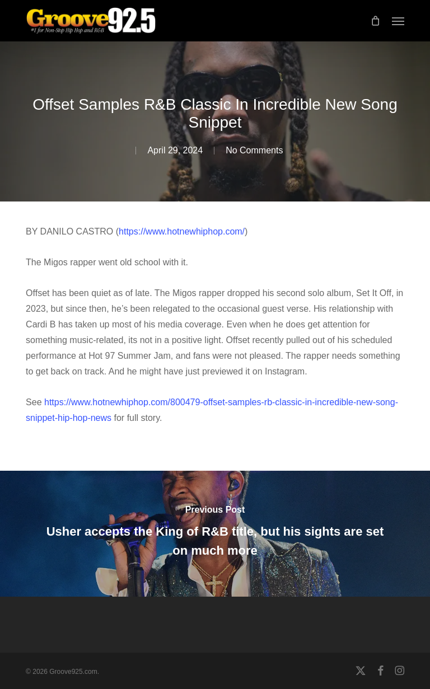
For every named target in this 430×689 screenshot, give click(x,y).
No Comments (254, 150)
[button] (398, 20)
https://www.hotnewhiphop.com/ (182, 231)
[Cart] (375, 21)
